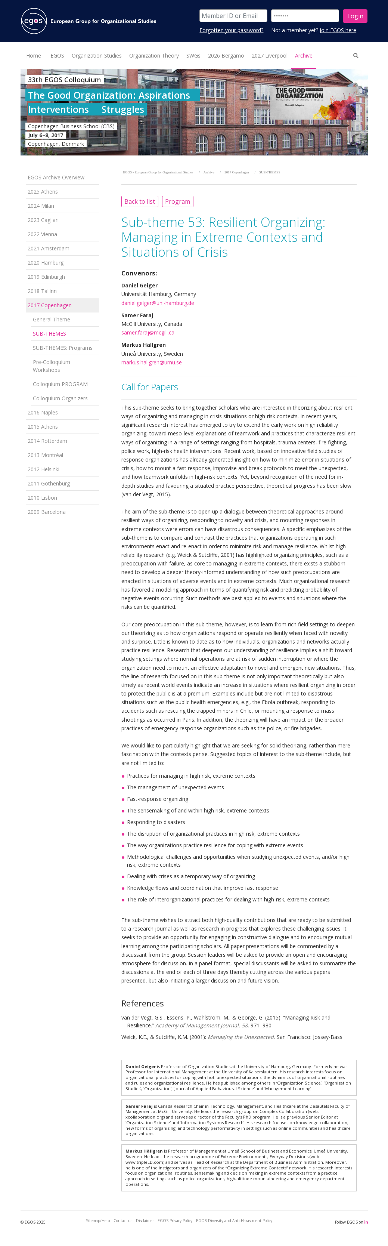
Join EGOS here (338, 30)
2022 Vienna (42, 234)
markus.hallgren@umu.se (151, 362)
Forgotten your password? (231, 30)
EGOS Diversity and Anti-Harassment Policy (234, 1220)
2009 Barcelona (47, 511)
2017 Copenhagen (50, 305)
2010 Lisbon (42, 497)
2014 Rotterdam (47, 440)
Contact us (123, 1220)
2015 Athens (43, 426)
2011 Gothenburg (49, 483)
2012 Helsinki (43, 469)
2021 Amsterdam (48, 248)
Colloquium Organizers (60, 398)
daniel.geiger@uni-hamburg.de (157, 302)
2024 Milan (41, 205)
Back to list (139, 201)
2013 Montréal (45, 455)
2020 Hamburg (45, 262)
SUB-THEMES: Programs (63, 347)
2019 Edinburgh (46, 276)
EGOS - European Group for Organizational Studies (158, 172)
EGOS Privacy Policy (175, 1220)
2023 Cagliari (43, 219)
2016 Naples (43, 412)
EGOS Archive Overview (56, 177)
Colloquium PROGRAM (60, 384)
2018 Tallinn (42, 290)
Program (177, 201)
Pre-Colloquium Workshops (51, 365)
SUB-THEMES (49, 333)
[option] (194, 112)
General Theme (51, 319)
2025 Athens (43, 191)
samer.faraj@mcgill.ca (147, 332)
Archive (209, 172)
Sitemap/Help (98, 1220)
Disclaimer (145, 1220)
